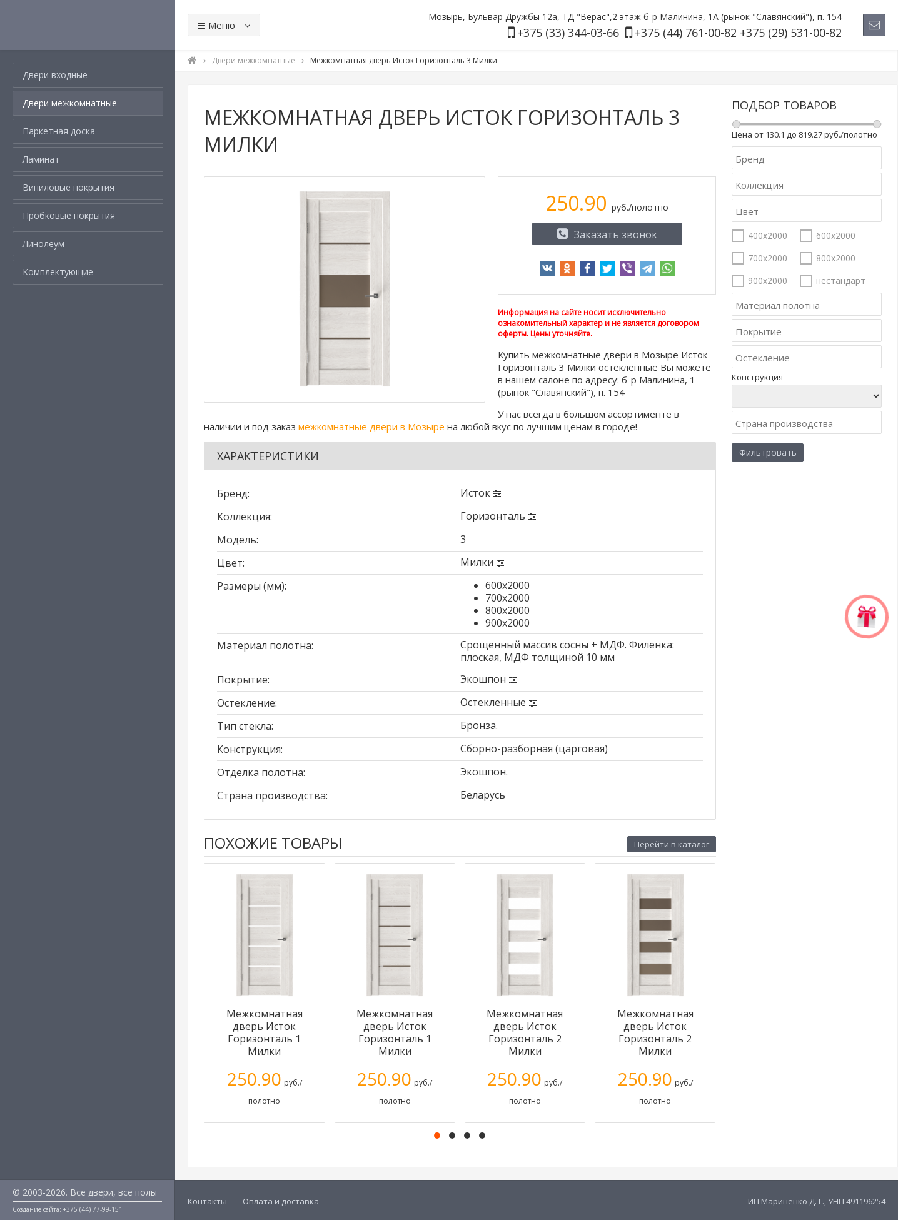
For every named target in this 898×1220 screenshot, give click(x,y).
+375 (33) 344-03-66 (568, 32)
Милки (476, 562)
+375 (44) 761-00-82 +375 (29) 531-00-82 (738, 32)
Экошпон (483, 679)
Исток (475, 493)
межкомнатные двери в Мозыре (371, 426)
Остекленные (493, 702)
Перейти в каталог (671, 844)
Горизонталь (492, 516)
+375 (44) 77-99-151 (93, 1209)
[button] (437, 1135)
